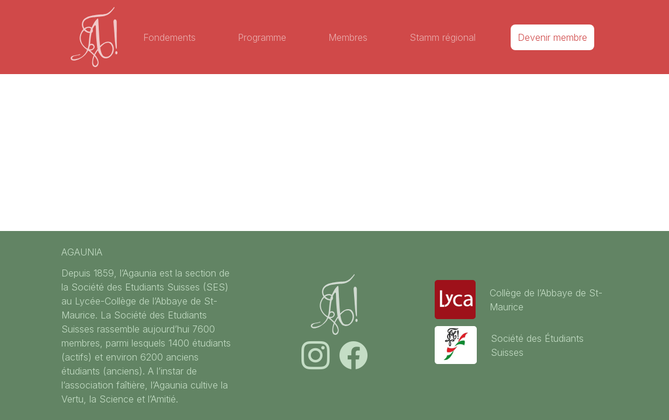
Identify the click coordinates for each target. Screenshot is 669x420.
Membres (348, 37)
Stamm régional (443, 37)
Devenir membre (552, 37)
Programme (262, 37)
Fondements (169, 37)
